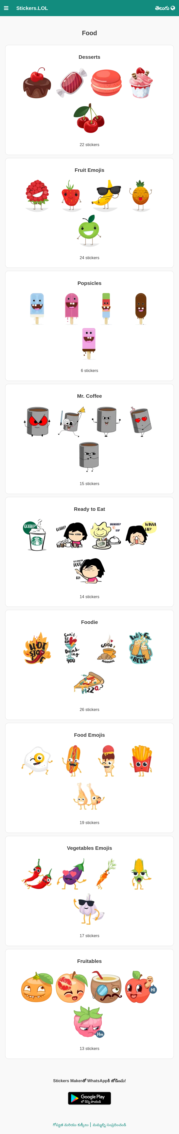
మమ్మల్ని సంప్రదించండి (109, 1125)
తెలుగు (165, 8)
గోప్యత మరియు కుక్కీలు (70, 1125)
